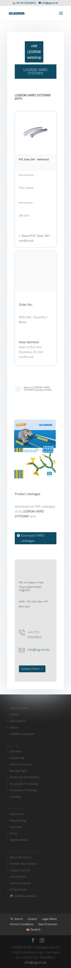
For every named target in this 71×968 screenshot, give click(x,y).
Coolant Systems (20, 870)
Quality (14, 714)
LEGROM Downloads (22, 734)
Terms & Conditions (21, 924)
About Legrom (18, 708)
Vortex (14, 833)
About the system (20, 857)
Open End (16, 827)
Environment (17, 721)
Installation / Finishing (23, 790)
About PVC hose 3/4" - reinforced (35, 238)
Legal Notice (49, 919)
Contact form (30, 669)
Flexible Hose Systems (23, 864)
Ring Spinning (18, 820)
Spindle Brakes (19, 840)
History (14, 727)
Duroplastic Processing (24, 784)
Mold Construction (21, 764)
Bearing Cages (18, 771)
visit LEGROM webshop (34, 52)
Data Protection (47, 924)
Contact (32, 919)
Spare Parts (17, 814)
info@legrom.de (38, 650)
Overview (15, 751)
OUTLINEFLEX (18, 877)
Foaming (15, 797)
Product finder (18, 890)
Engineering (17, 758)
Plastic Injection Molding (24, 777)
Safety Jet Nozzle (20, 883)
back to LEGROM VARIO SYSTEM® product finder (38, 389)
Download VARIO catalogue (32, 538)
